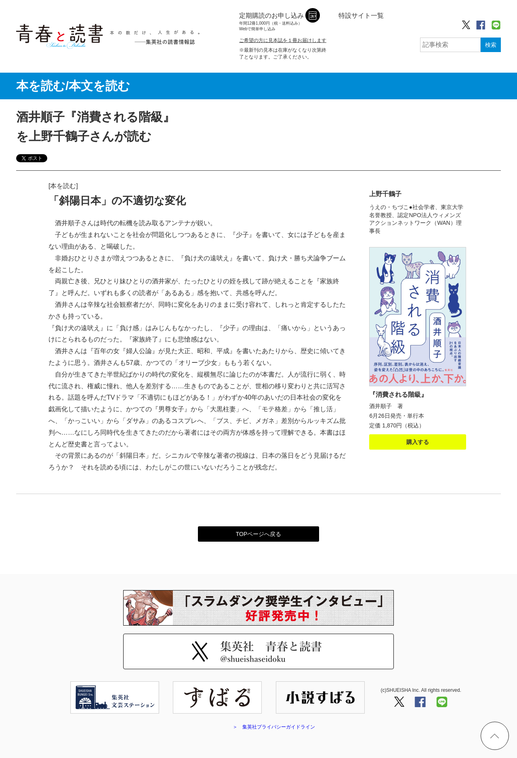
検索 (490, 45)
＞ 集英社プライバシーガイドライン (274, 727)
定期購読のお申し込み (271, 22)
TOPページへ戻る (259, 534)
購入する (417, 442)
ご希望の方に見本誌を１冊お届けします (282, 40)
